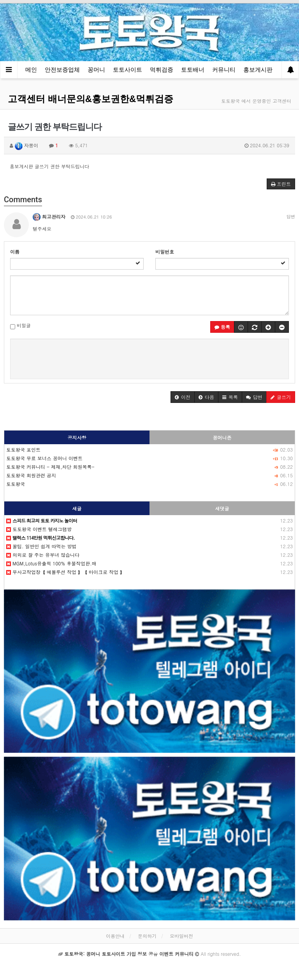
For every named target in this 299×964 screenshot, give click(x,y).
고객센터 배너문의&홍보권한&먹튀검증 (90, 99)
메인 (31, 69)
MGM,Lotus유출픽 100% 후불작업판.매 (51, 563)
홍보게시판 (258, 69)
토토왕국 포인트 (23, 449)
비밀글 (20, 325)
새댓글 (222, 508)
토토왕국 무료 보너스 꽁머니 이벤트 (44, 458)
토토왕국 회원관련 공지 (31, 475)
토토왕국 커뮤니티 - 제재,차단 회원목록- (50, 466)
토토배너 (192, 69)
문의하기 (147, 935)
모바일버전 (181, 935)
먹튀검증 (161, 69)
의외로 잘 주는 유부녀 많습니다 (42, 554)
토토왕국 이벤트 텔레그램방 (39, 529)
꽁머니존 (222, 437)
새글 (77, 508)
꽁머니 (96, 69)
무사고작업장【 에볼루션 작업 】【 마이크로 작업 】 (65, 572)
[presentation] (149, 358)
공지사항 (77, 437)
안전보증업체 (62, 69)
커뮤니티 (224, 69)
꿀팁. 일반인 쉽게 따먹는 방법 (41, 546)
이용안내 (115, 935)
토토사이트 (127, 69)
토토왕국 (15, 483)
